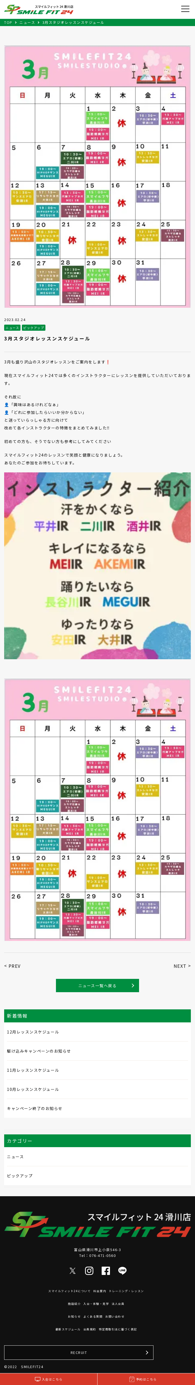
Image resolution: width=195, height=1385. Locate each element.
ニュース (15, 1156)
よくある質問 (92, 1316)
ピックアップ (20, 1175)
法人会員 (118, 1304)
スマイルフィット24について (69, 1291)
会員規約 (89, 1329)
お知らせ (74, 1316)
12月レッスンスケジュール (33, 1032)
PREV (15, 966)
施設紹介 (74, 1304)
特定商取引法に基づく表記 (118, 1329)
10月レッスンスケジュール (33, 1089)
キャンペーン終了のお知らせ (35, 1108)
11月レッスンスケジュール (33, 1070)
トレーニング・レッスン (126, 1291)
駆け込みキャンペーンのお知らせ (39, 1051)
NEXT (180, 966)
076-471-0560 (102, 1255)
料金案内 (99, 1291)
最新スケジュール (68, 1329)
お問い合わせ (114, 1316)
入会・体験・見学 (96, 1304)
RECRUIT (79, 1352)
